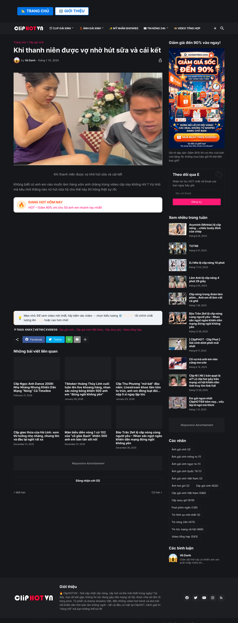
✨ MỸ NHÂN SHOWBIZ (123, 28)
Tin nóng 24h (183, 522)
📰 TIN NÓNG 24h (154, 28)
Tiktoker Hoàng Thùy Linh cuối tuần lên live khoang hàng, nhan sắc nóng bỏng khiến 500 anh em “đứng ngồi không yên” (87, 389)
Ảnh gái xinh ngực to (186, 464)
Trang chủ (20, 42)
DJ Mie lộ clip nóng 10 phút (207, 262)
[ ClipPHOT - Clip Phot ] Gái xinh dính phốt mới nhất (204, 343)
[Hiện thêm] (85, 339)
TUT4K (193, 246)
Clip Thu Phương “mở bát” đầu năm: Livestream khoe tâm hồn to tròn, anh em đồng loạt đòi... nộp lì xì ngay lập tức (138, 389)
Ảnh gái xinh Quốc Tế (187, 471)
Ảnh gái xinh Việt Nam (187, 478)
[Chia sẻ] (159, 60)
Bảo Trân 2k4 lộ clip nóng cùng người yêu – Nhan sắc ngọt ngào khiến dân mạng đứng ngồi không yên (139, 438)
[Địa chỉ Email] (197, 193)
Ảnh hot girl (180, 486)
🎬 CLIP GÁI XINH (60, 28)
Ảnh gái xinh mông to (186, 457)
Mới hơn (20, 492)
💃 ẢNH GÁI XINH (90, 28)
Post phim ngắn (185, 507)
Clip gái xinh (36, 42)
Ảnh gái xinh (181, 449)
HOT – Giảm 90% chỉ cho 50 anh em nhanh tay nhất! (65, 207)
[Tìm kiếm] (221, 28)
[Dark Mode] (215, 28)
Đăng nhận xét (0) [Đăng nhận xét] (88, 480)
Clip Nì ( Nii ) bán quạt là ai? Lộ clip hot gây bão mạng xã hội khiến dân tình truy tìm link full (205, 380)
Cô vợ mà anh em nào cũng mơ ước (203, 361)
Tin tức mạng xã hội (187, 529)
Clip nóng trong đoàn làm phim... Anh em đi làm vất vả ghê (206, 298)
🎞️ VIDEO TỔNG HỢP (187, 28)
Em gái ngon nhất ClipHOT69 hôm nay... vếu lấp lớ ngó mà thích (206, 402)
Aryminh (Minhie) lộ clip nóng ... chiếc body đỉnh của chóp (205, 228)
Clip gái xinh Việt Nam (89, 329)
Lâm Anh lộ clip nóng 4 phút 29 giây (204, 279)
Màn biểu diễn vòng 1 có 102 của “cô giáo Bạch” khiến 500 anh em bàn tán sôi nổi (86, 436)
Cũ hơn (156, 492)
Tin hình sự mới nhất (186, 515)
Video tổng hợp (132, 329)
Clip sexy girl (113, 329)
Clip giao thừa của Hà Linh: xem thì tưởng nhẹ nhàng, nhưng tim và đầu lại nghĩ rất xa (36, 436)
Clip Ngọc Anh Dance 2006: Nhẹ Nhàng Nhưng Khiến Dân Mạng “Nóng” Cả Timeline (35, 387)
